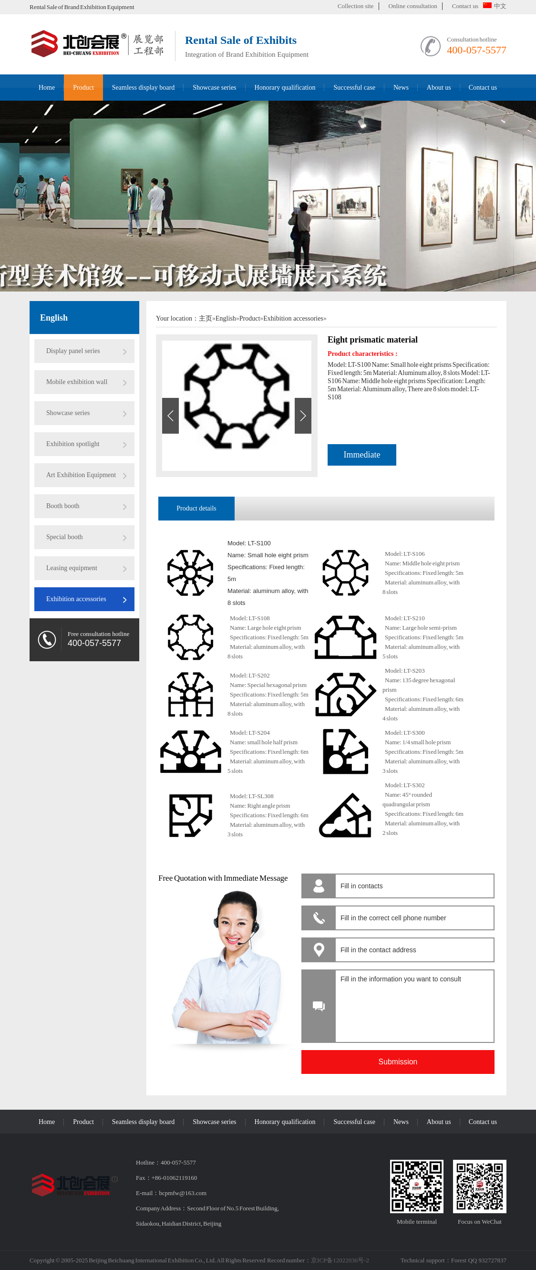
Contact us (465, 6)
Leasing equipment (71, 568)
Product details (196, 508)
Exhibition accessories (76, 599)
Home (47, 87)
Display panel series (73, 350)
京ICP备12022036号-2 (340, 1260)
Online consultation (413, 6)
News (401, 87)
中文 (494, 6)
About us (439, 87)
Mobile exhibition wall (76, 381)
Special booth (64, 537)
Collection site (355, 6)
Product (83, 87)
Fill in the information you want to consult (413, 1003)
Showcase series (214, 87)
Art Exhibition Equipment (81, 475)
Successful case (354, 87)
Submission (398, 1062)
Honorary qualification (285, 87)
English (54, 318)
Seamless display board (143, 87)
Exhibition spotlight (73, 444)
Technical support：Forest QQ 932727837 (453, 1260)
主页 (205, 318)
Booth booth (63, 506)
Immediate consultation (362, 458)
